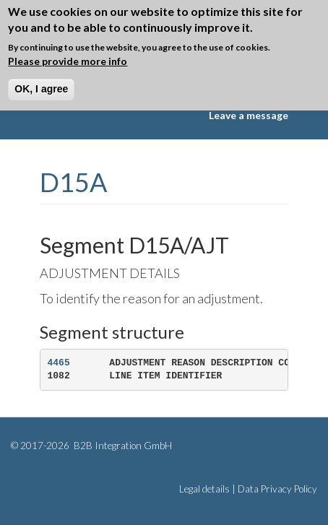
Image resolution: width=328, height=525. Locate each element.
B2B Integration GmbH (122, 445)
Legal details (204, 489)
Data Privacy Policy (277, 489)
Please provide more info (67, 61)
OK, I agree (41, 89)
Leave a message (248, 115)
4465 (59, 362)
